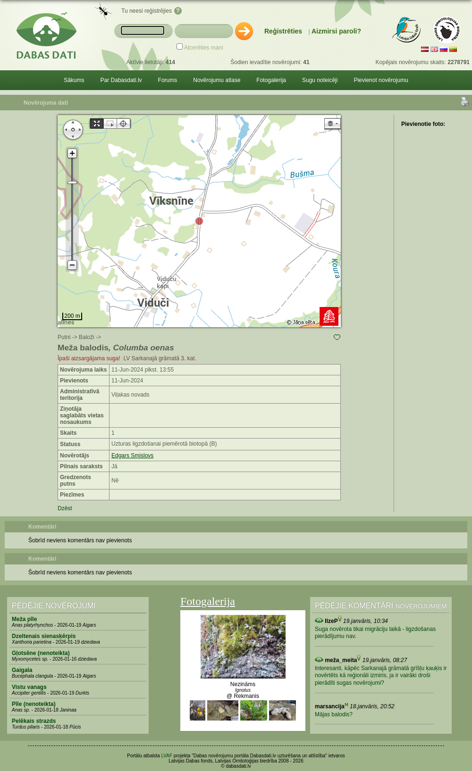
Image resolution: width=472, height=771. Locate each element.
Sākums (74, 80)
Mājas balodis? (334, 714)
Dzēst (65, 508)
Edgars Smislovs (132, 455)
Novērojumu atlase (216, 80)
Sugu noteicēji (319, 80)
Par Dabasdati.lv (121, 80)
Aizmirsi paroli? (336, 31)
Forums (167, 80)
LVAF (167, 755)
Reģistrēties (283, 31)
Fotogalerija (271, 80)
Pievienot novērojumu (381, 80)
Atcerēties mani (203, 47)
